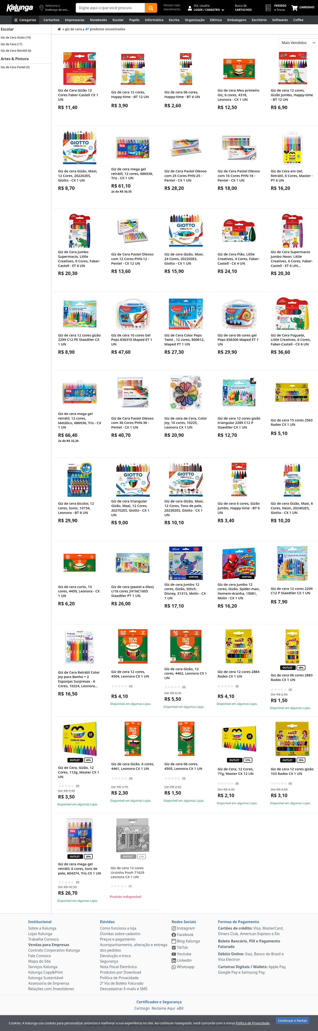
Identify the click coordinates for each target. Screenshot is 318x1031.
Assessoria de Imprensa (48, 983)
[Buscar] (151, 8)
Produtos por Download (120, 972)
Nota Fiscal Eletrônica (118, 966)
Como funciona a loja (118, 928)
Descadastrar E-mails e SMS (124, 988)
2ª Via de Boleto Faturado (122, 983)
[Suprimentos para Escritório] (259, 20)
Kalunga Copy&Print (45, 972)
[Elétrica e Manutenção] (216, 20)
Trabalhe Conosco (43, 939)
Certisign (142, 1008)
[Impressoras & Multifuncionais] (74, 20)
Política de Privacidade (119, 977)
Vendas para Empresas (48, 944)
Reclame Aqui (163, 1008)
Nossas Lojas (172, 5)
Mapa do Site (39, 961)
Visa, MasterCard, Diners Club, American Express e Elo (251, 931)
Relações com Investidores (51, 988)
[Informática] (154, 20)
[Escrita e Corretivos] (174, 20)
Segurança (109, 961)
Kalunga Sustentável (45, 977)
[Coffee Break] (298, 20)
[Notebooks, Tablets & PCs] (98, 20)
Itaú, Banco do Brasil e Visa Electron (251, 956)
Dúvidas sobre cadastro (120, 933)
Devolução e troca (115, 955)
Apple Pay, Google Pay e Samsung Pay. (252, 969)
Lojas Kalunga (40, 933)
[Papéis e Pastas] (134, 20)
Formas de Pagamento (238, 921)
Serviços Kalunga (42, 966)
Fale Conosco (39, 955)
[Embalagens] (236, 20)
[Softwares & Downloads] (279, 20)
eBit (180, 1008)
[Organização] (194, 20)
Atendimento (172, 9)
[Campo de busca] (110, 8)
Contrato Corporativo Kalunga (54, 950)
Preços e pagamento (117, 939)
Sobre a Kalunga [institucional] (42, 928)
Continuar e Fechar (292, 1022)
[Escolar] (118, 20)
